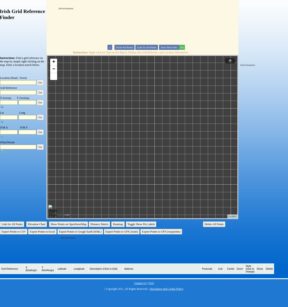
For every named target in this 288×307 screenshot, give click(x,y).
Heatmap (118, 224)
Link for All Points (146, 47)
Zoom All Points (124, 47)
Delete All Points (214, 224)
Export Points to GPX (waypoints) (161, 231)
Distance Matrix (99, 224)
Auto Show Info (172, 47)
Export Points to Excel (42, 231)
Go (40, 82)
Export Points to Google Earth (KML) (80, 231)
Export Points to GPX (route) (121, 231)
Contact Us (140, 283)
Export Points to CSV (14, 231)
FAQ (151, 283)
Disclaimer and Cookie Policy (166, 289)
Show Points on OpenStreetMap (68, 224)
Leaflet (232, 216)
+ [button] (53, 62)
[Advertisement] (72, 24)
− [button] (53, 69)
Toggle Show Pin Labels (141, 224)
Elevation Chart (37, 224)
